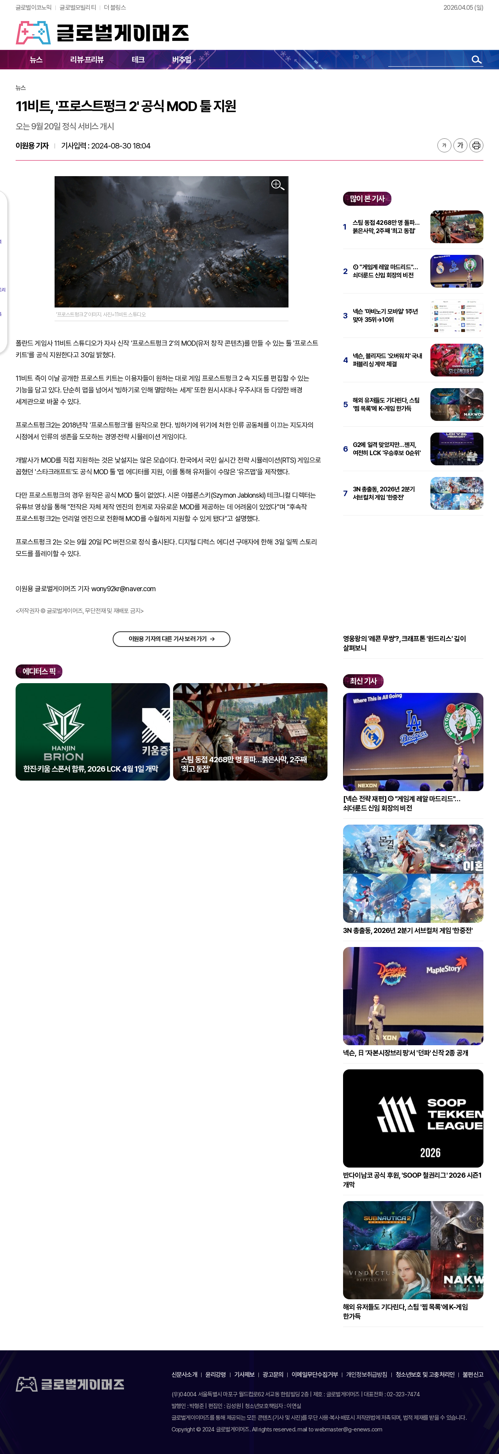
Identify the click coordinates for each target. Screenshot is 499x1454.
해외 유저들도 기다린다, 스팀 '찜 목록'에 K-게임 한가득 (386, 404)
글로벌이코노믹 (33, 7)
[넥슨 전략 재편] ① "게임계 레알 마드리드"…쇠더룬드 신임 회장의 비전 (401, 803)
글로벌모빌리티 (78, 7)
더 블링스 (115, 7)
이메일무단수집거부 (315, 1374)
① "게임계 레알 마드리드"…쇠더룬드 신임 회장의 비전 (385, 271)
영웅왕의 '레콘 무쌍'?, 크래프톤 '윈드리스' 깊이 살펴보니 (404, 643)
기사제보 (244, 1374)
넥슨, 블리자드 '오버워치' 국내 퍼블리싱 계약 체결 (387, 360)
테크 (138, 59)
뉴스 (36, 59)
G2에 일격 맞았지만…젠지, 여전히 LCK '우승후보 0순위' (387, 449)
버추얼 (181, 59)
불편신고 (473, 1374)
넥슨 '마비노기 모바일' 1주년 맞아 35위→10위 (385, 315)
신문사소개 (184, 1374)
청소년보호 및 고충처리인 (425, 1374)
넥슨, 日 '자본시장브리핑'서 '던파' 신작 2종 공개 (405, 1053)
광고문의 (273, 1374)
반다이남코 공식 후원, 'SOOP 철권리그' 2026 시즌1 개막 (412, 1180)
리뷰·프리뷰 (86, 59)
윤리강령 (215, 1374)
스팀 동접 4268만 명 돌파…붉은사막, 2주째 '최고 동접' (386, 227)
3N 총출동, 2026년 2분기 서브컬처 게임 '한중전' (384, 493)
